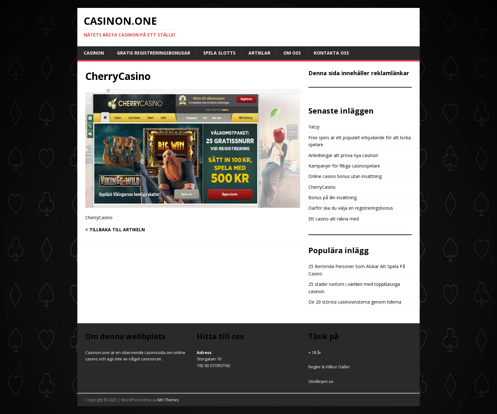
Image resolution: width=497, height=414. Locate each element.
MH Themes (168, 400)
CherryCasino (322, 187)
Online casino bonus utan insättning (345, 176)
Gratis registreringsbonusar (153, 53)
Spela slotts (219, 53)
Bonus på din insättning (332, 197)
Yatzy (314, 127)
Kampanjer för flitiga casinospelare (344, 166)
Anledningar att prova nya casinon (343, 155)
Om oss (292, 53)
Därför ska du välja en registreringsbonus (350, 208)
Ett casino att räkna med (333, 219)
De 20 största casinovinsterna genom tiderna (354, 302)
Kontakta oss (331, 53)
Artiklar (259, 53)
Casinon (94, 53)
